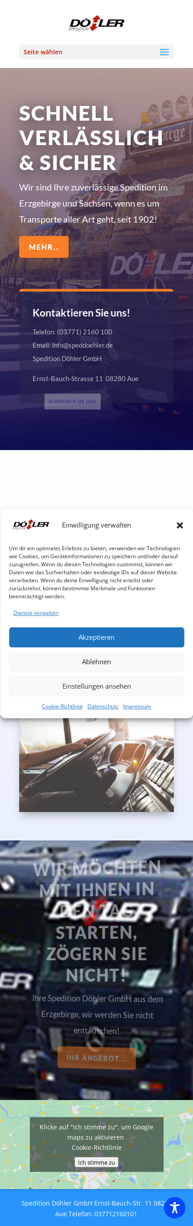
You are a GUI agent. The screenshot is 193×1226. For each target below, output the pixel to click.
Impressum (137, 766)
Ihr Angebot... (97, 1057)
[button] (179, 585)
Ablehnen (96, 721)
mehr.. (44, 246)
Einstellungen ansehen (96, 746)
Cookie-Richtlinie (62, 766)
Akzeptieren (96, 697)
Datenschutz (103, 766)
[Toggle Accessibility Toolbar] (174, 1207)
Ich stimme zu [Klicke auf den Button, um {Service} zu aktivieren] (96, 1162)
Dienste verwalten (35, 673)
